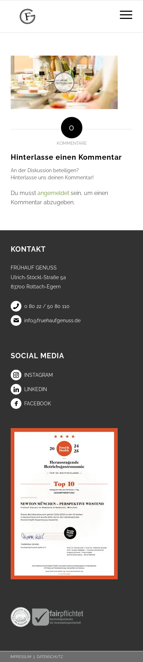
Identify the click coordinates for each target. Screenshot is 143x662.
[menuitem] (122, 14)
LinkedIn (29, 389)
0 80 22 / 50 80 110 (40, 306)
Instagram (32, 375)
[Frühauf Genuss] (59, 16)
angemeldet (53, 193)
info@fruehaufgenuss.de (46, 320)
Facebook (31, 403)
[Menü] (122, 14)
